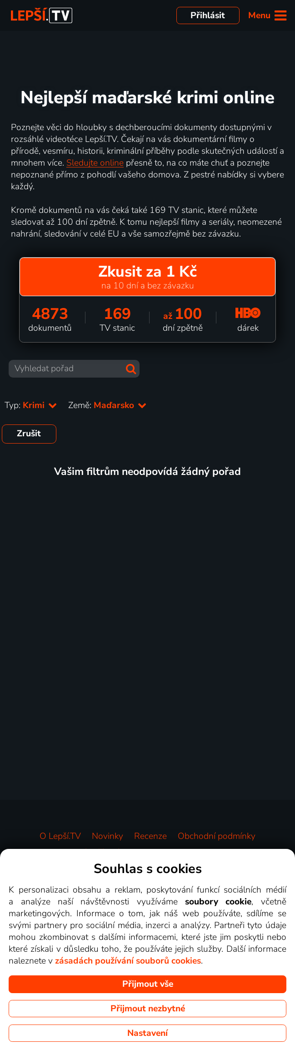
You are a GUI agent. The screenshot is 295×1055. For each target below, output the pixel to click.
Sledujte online (95, 163)
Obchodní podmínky (216, 836)
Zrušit (29, 433)
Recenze (150, 836)
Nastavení (147, 1033)
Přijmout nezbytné (147, 1009)
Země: (107, 405)
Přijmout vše (147, 984)
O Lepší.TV (60, 836)
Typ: (31, 405)
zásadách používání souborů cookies (128, 961)
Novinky (107, 836)
